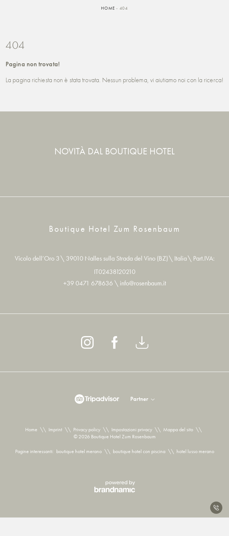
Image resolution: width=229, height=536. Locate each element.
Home (108, 8)
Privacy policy (86, 429)
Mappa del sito (178, 429)
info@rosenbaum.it (143, 283)
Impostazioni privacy (131, 429)
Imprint (55, 429)
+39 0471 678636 (88, 283)
